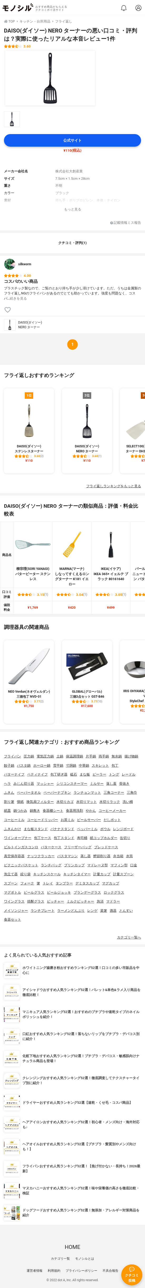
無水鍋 (117, 756)
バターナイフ (14, 774)
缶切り (125, 838)
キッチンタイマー (77, 874)
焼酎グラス (35, 901)
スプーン (11, 883)
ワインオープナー (17, 838)
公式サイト (72, 140)
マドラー (113, 901)
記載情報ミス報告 (125, 223)
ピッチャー (55, 901)
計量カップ (101, 874)
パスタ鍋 (24, 765)
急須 (100, 901)
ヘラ (7, 784)
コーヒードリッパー (42, 820)
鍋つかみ (20, 811)
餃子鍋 (9, 765)
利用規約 (54, 1271)
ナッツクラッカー (41, 856)
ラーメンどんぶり (71, 911)
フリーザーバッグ (77, 847)
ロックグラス (114, 892)
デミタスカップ (87, 883)
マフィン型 (119, 865)
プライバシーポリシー (81, 1271)
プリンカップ (74, 865)
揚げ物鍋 (131, 756)
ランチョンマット (87, 792)
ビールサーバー (89, 820)
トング (114, 774)
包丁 (115, 765)
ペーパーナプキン (57, 792)
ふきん (9, 792)
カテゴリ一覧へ (129, 937)
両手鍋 (104, 756)
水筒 (129, 856)
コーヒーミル (14, 820)
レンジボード (123, 829)
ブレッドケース (106, 847)
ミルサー (97, 784)
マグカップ (110, 883)
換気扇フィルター (40, 802)
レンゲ (92, 911)
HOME (72, 1247)
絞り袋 (25, 874)
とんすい (126, 911)
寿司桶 (82, 838)
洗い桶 (128, 802)
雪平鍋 (58, 765)
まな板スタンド (36, 829)
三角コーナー (114, 792)
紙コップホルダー (103, 838)
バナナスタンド (62, 829)
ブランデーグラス (87, 892)
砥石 (73, 774)
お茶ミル (67, 820)
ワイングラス (14, 901)
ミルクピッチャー (80, 901)
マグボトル (12, 892)
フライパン (12, 756)
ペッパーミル (87, 829)
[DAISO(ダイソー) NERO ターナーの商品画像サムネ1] (12, 119)
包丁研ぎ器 (58, 774)
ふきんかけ (12, 829)
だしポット (112, 820)
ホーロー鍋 (41, 765)
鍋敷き (35, 811)
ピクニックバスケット (21, 865)
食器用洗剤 (74, 811)
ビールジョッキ (59, 892)
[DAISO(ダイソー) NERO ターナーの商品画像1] (50, 78)
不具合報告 (110, 1271)
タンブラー (64, 883)
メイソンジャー (16, 911)
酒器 (113, 911)
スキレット (100, 765)
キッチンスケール (47, 874)
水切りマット (86, 802)
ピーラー (99, 774)
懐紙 (20, 802)
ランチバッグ (51, 865)
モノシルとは (84, 1258)
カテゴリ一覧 (60, 1258)
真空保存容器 (14, 856)
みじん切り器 (23, 784)
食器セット (12, 919)
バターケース (51, 847)
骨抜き (124, 784)
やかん (91, 811)
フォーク (27, 883)
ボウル (105, 829)
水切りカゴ (65, 802)
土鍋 (59, 756)
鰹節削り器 (101, 856)
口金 (133, 865)
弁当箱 (118, 856)
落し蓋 (111, 784)
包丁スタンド (64, 838)
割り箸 (9, 802)
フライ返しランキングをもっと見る (113, 486)
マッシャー (45, 784)
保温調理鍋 (74, 756)
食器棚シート (53, 811)
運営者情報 (34, 1271)
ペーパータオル (29, 792)
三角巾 (132, 792)
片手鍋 (91, 756)
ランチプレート (43, 911)
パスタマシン (67, 856)
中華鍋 (84, 765)
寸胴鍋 (71, 765)
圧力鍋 (29, 756)
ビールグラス (34, 892)
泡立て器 (11, 874)
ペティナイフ (37, 774)
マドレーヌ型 (97, 865)
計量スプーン (123, 874)
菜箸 (103, 911)
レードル (129, 774)
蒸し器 (85, 856)
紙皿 (7, 811)
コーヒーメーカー (112, 811)
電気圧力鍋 (45, 756)
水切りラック (109, 802)
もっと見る (72, 209)
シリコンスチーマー (71, 784)
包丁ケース (42, 838)
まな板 (85, 774)
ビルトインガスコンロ (21, 847)
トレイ (48, 883)
